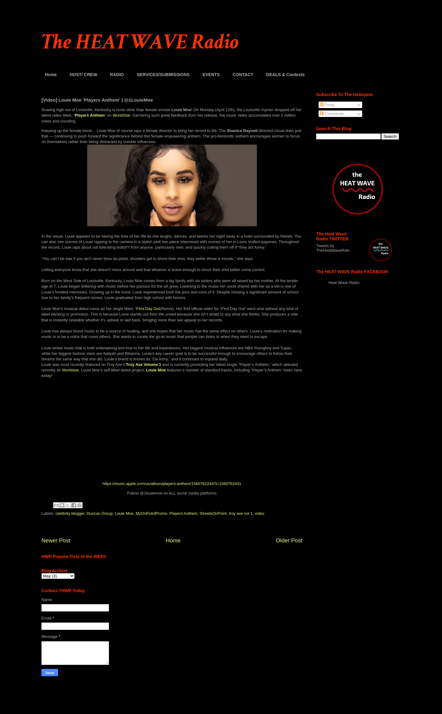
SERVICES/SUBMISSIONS (163, 74)
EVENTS (211, 74)
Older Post (289, 540)
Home (51, 74)
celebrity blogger (70, 513)
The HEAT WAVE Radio (139, 42)
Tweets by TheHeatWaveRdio (333, 248)
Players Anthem (183, 513)
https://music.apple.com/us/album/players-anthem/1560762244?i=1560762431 (172, 483)
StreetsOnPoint (213, 513)
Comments (332, 113)
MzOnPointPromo (151, 513)
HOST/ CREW (83, 74)
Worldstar (70, 370)
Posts (327, 105)
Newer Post (55, 540)
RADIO (117, 74)
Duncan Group (100, 513)
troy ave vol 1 (241, 513)
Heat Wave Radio (343, 282)
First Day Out (148, 308)
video (259, 513)
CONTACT (243, 74)
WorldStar (121, 115)
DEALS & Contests (285, 74)
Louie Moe (124, 513)
